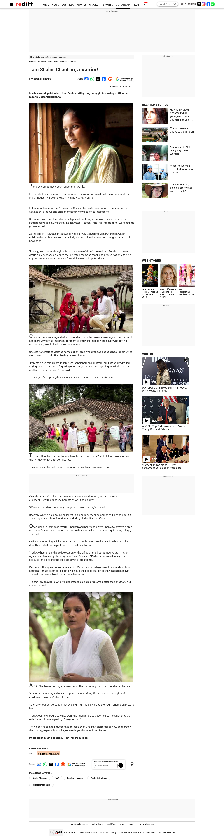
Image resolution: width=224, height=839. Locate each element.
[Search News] (174, 4)
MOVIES (81, 4)
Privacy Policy (116, 832)
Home (32, 61)
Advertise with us (89, 832)
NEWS (55, 4)
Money (122, 824)
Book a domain (97, 824)
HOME (45, 4)
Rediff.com (76, 832)
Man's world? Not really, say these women (180, 150)
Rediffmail (111, 824)
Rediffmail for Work (79, 824)
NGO (57, 778)
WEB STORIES (152, 260)
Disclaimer (103, 832)
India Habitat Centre (41, 785)
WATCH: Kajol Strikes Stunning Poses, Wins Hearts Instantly (164, 389)
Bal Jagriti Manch (75, 778)
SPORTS (108, 4)
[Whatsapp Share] (92, 78)
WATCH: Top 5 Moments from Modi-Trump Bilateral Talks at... (163, 428)
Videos (131, 824)
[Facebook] (208, 4)
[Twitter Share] (98, 78)
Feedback (136, 832)
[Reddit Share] (109, 78)
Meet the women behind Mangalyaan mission (181, 169)
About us (146, 832)
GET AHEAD (123, 4)
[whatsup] (213, 4)
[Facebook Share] (104, 78)
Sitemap (127, 832)
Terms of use (158, 832)
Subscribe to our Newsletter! (106, 762)
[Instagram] (203, 4)
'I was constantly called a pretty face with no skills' (181, 188)
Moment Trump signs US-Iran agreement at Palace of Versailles (162, 466)
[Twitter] (199, 4)
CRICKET (94, 4)
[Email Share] (86, 78)
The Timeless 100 (146, 824)
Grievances (170, 832)
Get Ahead (41, 61)
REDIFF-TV (139, 4)
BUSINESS (68, 4)
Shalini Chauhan (40, 778)
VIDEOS (147, 354)
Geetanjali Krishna (41, 79)
